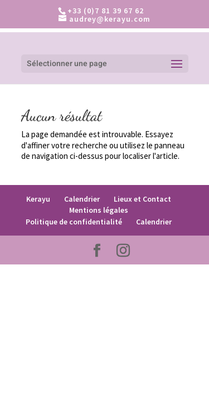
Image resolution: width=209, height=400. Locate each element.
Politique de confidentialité (74, 222)
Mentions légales (98, 210)
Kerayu (38, 199)
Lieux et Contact (142, 199)
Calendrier (82, 199)
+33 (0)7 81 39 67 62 (105, 11)
